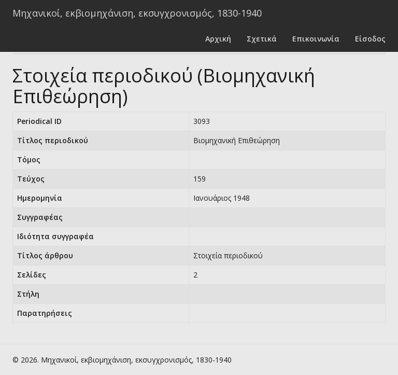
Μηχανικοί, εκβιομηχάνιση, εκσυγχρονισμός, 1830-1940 (137, 13)
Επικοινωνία (315, 39)
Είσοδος (370, 39)
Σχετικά (262, 39)
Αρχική (218, 39)
